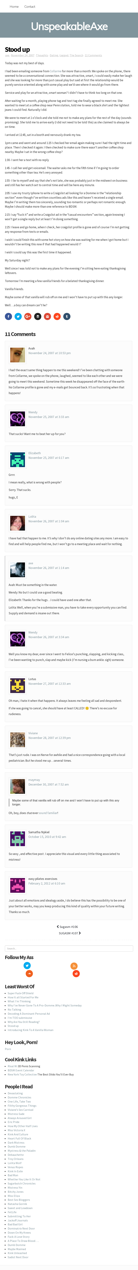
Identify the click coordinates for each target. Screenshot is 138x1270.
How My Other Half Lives (23, 1118)
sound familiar (48, 813)
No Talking (14, 1001)
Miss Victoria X (16, 1122)
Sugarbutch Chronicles (22, 1175)
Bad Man (13, 1167)
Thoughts (42, 55)
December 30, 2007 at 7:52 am (48, 784)
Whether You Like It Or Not (24, 1171)
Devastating (15, 1085)
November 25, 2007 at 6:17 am (48, 458)
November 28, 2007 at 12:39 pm (49, 738)
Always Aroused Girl (20, 1110)
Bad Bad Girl (15, 1216)
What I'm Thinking (19, 993)
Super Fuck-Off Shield (20, 985)
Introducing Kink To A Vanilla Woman (30, 1022)
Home (14, 6)
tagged (63, 55)
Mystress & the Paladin (22, 1142)
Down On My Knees (19, 1224)
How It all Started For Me (23, 989)
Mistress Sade (16, 1106)
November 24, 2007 (22, 55)
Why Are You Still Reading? (24, 1014)
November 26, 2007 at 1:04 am (48, 521)
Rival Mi (12, 1058)
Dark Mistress (16, 1134)
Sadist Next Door (18, 1249)
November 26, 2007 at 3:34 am (48, 637)
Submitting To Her (19, 1208)
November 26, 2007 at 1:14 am (48, 568)
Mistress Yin (15, 1179)
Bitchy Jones (16, 1184)
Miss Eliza (14, 1187)
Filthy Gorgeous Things (22, 1097)
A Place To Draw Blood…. (23, 1233)
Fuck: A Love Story (18, 1229)
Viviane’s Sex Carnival (20, 1102)
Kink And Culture (18, 1126)
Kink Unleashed (17, 1245)
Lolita (32, 516)
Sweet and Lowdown (20, 1200)
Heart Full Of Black (19, 1130)
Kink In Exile (15, 1163)
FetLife (12, 1204)
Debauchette (16, 1147)
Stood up (13, 1018)
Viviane (33, 733)
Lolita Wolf (15, 1155)
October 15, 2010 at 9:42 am (47, 837)
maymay (34, 780)
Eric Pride (13, 1114)
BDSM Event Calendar (21, 1062)
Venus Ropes (15, 1159)
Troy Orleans (16, 1151)
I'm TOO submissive (20, 1010)
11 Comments (93, 55)
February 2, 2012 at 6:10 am (46, 883)
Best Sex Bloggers (19, 1192)
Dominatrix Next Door (21, 1220)
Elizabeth (34, 453)
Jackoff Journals (18, 1212)
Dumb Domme (17, 1138)
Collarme (55, 71)
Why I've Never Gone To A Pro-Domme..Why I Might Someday (45, 997)
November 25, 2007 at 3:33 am (48, 417)
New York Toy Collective (22, 1066)
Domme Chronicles (19, 1089)
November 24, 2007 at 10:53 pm (49, 353)
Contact (29, 6)
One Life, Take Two (19, 1093)
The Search (76, 55)
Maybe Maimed (17, 1241)
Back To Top (69, 1264)
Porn (8, 1041)
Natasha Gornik (17, 1196)
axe (7, 55)
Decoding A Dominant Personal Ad (29, 1006)
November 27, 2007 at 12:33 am (49, 684)
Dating (54, 55)
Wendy (32, 412)
